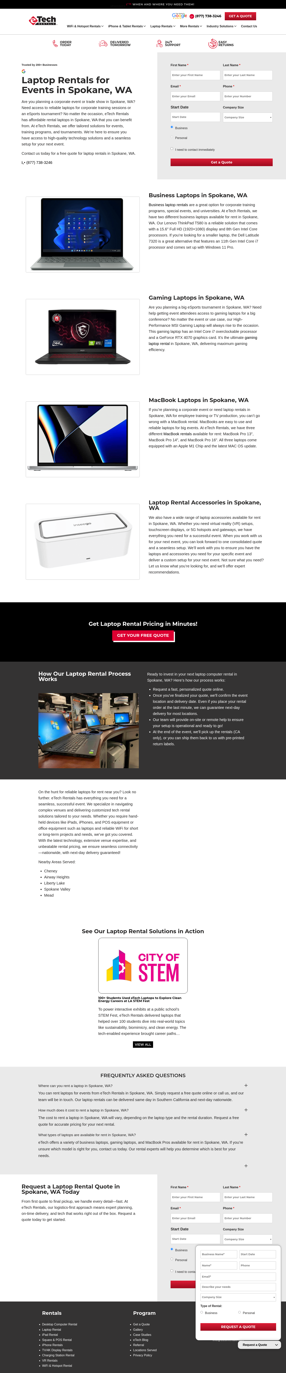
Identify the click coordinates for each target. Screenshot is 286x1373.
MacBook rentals (177, 434)
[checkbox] (172, 148)
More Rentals (189, 26)
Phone (228, 86)
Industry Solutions (220, 26)
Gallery (138, 1329)
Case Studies (142, 1334)
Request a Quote (255, 1344)
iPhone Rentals (52, 1345)
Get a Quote (141, 1324)
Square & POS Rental (57, 1340)
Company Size (233, 107)
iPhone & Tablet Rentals (125, 26)
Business (181, 128)
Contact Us (249, 26)
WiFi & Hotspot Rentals (84, 26)
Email (176, 86)
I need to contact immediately (195, 149)
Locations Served (145, 1350)
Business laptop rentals (168, 205)
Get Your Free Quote (143, 635)
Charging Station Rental (58, 1355)
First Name (179, 65)
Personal (181, 138)
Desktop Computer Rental (59, 1324)
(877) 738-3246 (208, 16)
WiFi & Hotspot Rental (57, 1365)
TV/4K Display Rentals (57, 1350)
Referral (138, 1345)
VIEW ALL (143, 1044)
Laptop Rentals (161, 26)
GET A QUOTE (240, 16)
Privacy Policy (142, 1355)
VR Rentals (50, 1360)
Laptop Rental (51, 1329)
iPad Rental (50, 1334)
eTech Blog (140, 1340)
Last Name (231, 65)
